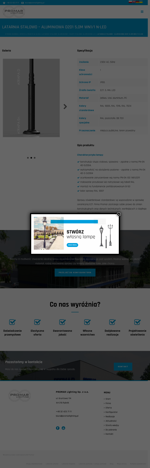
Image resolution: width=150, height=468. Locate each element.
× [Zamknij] (119, 214)
